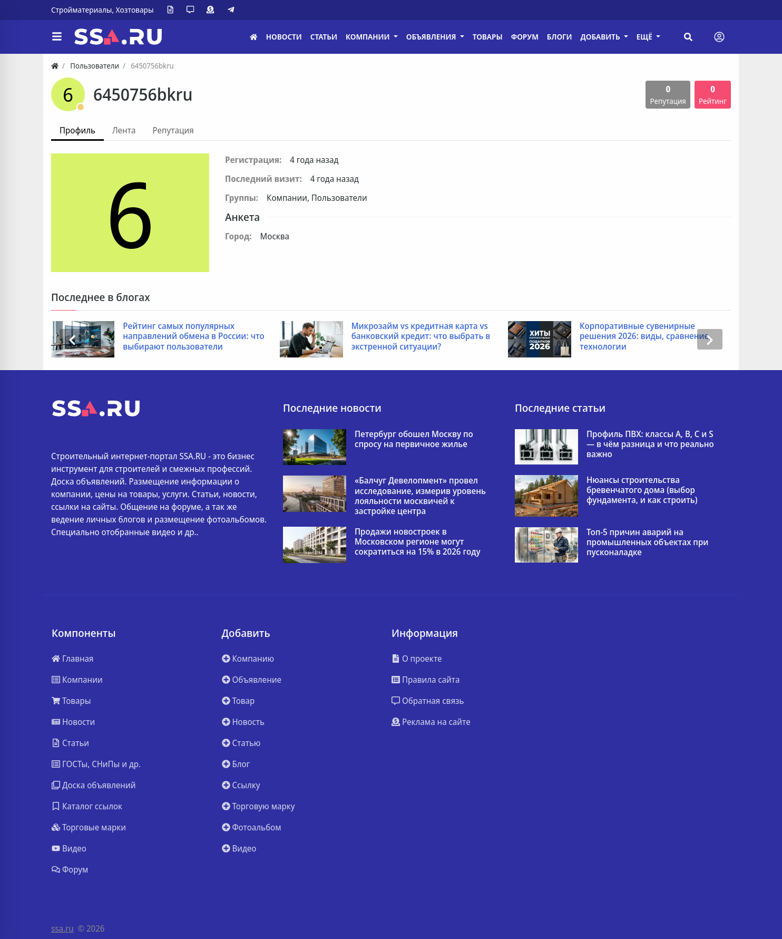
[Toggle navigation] (719, 37)
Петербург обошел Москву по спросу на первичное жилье (414, 439)
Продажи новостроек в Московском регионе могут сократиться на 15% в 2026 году (418, 542)
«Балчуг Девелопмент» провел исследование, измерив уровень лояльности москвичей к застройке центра (420, 496)
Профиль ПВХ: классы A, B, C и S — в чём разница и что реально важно (650, 444)
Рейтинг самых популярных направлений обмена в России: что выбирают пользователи (193, 336)
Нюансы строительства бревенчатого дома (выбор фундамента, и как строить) (642, 490)
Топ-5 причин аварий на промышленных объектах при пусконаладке (647, 542)
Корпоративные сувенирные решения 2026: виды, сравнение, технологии (645, 336)
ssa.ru (62, 928)
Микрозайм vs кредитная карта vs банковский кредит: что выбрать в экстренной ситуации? (421, 336)
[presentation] (72, 339)
